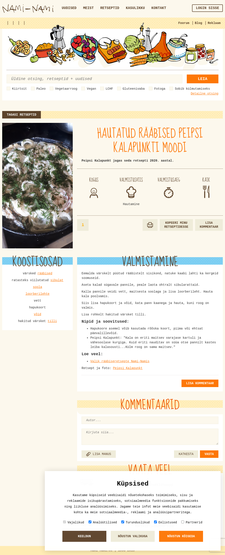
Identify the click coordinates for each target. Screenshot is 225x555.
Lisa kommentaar (209, 225)
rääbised (45, 273)
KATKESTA (186, 454)
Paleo (41, 89)
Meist (88, 8)
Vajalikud (73, 522)
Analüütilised (103, 522)
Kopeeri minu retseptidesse (176, 225)
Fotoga (159, 89)
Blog (198, 23)
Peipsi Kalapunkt (127, 368)
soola (37, 287)
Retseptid (109, 8)
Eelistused (165, 522)
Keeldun (84, 536)
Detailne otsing (204, 93)
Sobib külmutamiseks (192, 89)
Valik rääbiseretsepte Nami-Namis (119, 361)
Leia (202, 79)
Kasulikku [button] (135, 8)
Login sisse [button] (207, 8)
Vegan (91, 89)
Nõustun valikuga (132, 536)
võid (37, 314)
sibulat (56, 280)
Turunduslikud (135, 522)
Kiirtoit (19, 89)
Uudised (69, 8)
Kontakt (158, 8)
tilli (52, 321)
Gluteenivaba (134, 89)
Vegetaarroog (66, 89)
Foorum (183, 23)
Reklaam (214, 23)
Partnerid (191, 522)
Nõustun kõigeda (181, 536)
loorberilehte (37, 294)
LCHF (109, 89)
